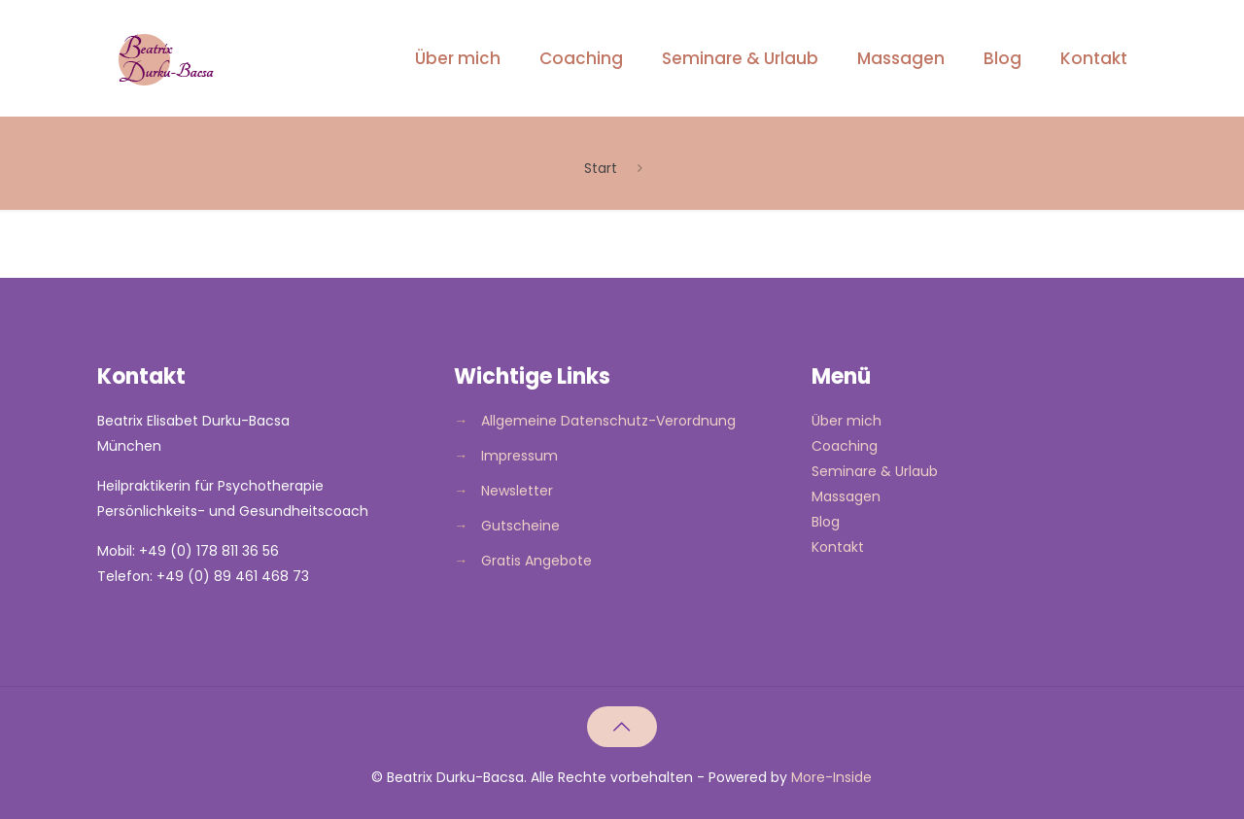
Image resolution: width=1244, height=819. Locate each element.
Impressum (519, 455)
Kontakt (838, 547)
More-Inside (831, 777)
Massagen (846, 496)
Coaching (845, 446)
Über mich (846, 420)
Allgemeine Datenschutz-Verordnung (608, 420)
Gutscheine (520, 525)
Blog (826, 521)
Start (600, 168)
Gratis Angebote (536, 560)
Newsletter (517, 490)
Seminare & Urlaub (875, 471)
